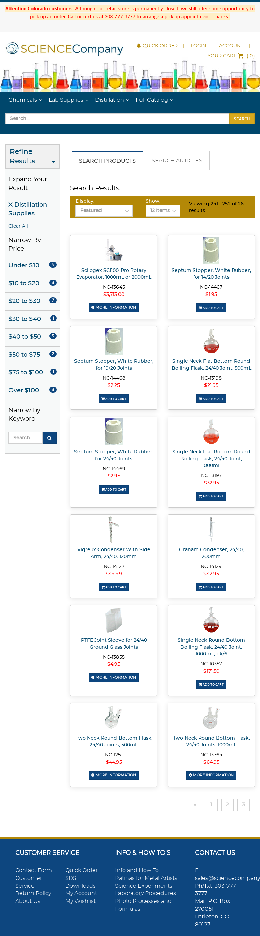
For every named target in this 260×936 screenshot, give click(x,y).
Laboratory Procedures (145, 893)
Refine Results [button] (22, 156)
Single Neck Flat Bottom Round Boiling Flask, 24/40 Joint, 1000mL (211, 459)
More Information (113, 307)
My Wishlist (80, 901)
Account (231, 46)
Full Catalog (152, 100)
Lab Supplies (66, 100)
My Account (81, 893)
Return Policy (33, 893)
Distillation (109, 100)
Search (242, 119)
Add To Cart (211, 307)
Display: (84, 201)
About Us (27, 901)
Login (198, 46)
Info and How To (137, 870)
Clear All (18, 226)
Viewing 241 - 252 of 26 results (216, 207)
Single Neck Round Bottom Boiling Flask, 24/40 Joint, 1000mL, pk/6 (211, 647)
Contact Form (33, 870)
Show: (153, 201)
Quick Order (157, 46)
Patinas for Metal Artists (146, 878)
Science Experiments (143, 885)
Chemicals (22, 100)
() (231, 56)
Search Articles (177, 160)
